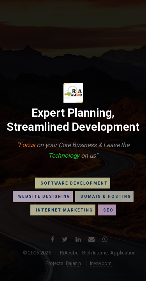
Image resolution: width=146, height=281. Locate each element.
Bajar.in (73, 263)
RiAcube (69, 253)
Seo (108, 210)
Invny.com (101, 263)
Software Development (74, 183)
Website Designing (44, 196)
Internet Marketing (64, 210)
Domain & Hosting (106, 196)
